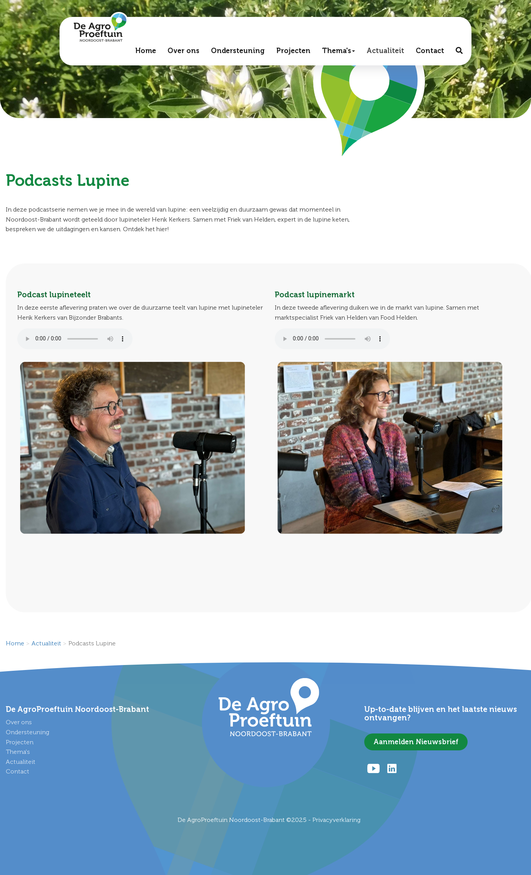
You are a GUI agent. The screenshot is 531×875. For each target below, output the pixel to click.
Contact (429, 52)
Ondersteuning (237, 52)
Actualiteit (385, 52)
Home (145, 52)
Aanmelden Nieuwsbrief (415, 742)
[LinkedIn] (392, 768)
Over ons (183, 52)
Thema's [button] (338, 52)
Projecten (293, 52)
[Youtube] (373, 768)
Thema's (18, 751)
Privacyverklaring (336, 819)
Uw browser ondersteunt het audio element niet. (75, 338)
